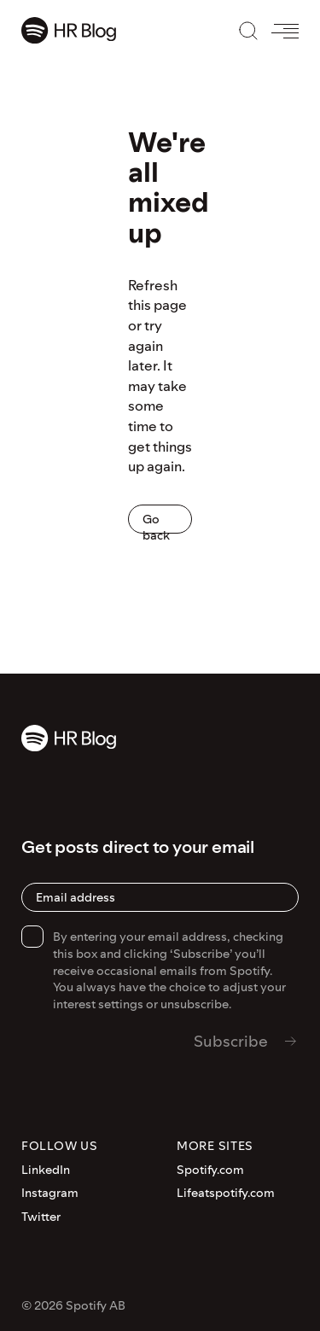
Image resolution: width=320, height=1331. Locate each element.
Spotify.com (210, 1170)
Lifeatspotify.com (226, 1193)
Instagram (50, 1193)
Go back (156, 522)
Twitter (41, 1217)
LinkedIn (45, 1170)
